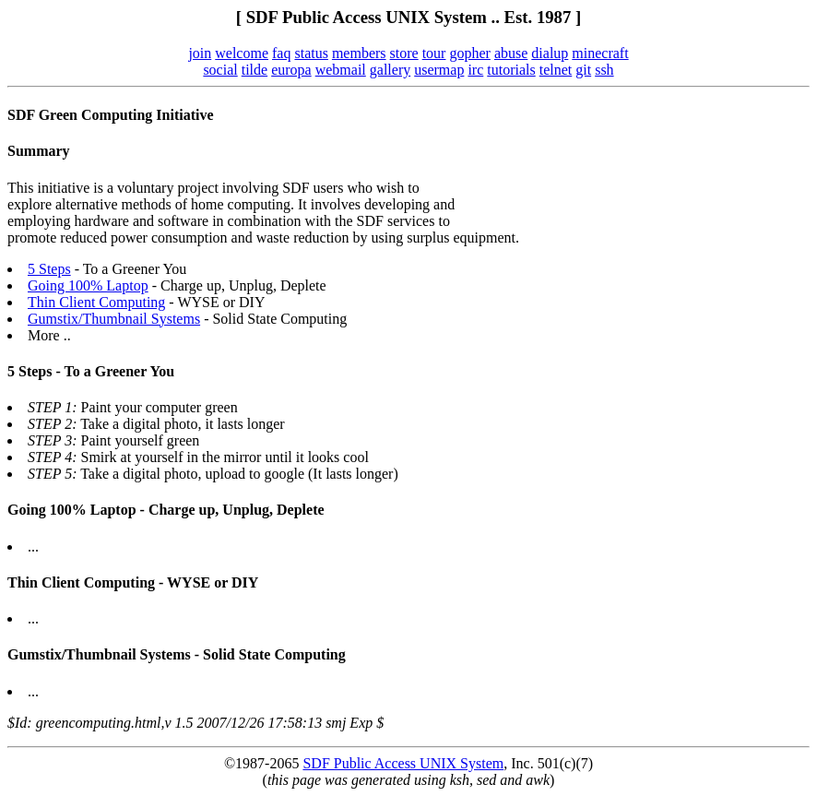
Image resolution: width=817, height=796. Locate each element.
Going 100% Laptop (88, 285)
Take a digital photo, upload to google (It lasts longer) (213, 473)
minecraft (600, 53)
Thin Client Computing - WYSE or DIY (132, 582)
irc (475, 69)
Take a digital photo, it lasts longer (156, 424)
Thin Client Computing (96, 302)
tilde (254, 69)
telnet (556, 69)
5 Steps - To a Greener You (90, 371)
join (199, 53)
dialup (549, 53)
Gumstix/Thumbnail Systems (114, 319)
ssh (604, 69)
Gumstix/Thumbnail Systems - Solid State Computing (176, 654)
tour (434, 53)
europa (291, 69)
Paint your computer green (133, 407)
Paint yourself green (113, 440)
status (310, 53)
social (220, 69)
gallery (390, 69)
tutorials (511, 69)
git (583, 69)
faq (281, 53)
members (359, 53)
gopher (469, 53)
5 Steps (49, 269)
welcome (241, 53)
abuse (510, 53)
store (404, 53)
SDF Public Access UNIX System (402, 763)
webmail (340, 69)
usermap (439, 69)
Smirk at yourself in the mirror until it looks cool (198, 457)
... (33, 546)
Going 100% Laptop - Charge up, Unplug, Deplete (166, 509)
